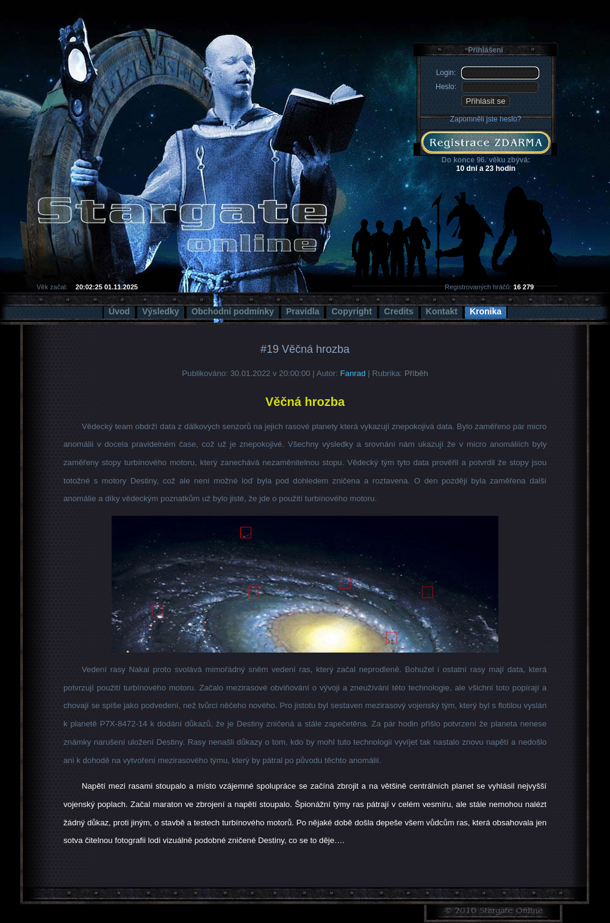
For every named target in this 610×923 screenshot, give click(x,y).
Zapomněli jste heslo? (486, 119)
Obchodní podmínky (233, 311)
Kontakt (442, 311)
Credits (399, 311)
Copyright (351, 311)
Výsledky (160, 311)
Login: (446, 72)
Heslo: (446, 86)
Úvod (119, 311)
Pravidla (302, 311)
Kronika (485, 311)
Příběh (416, 373)
